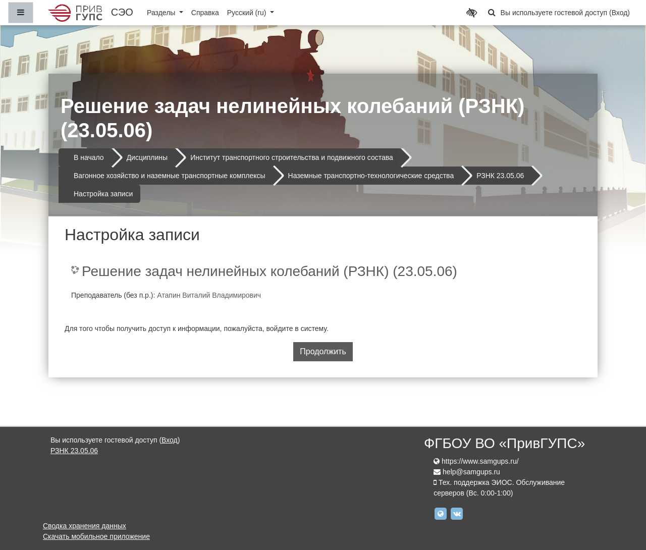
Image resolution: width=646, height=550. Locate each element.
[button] (492, 12)
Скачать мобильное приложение (96, 536)
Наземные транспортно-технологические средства (371, 176)
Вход (620, 13)
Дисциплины (147, 157)
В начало (89, 157)
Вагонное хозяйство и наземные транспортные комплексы (169, 176)
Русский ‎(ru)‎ (247, 13)
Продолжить (323, 351)
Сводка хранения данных (84, 526)
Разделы (162, 13)
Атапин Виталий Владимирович (209, 295)
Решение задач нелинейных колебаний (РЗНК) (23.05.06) (269, 271)
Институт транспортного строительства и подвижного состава (291, 157)
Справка (205, 13)
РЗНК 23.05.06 (500, 176)
